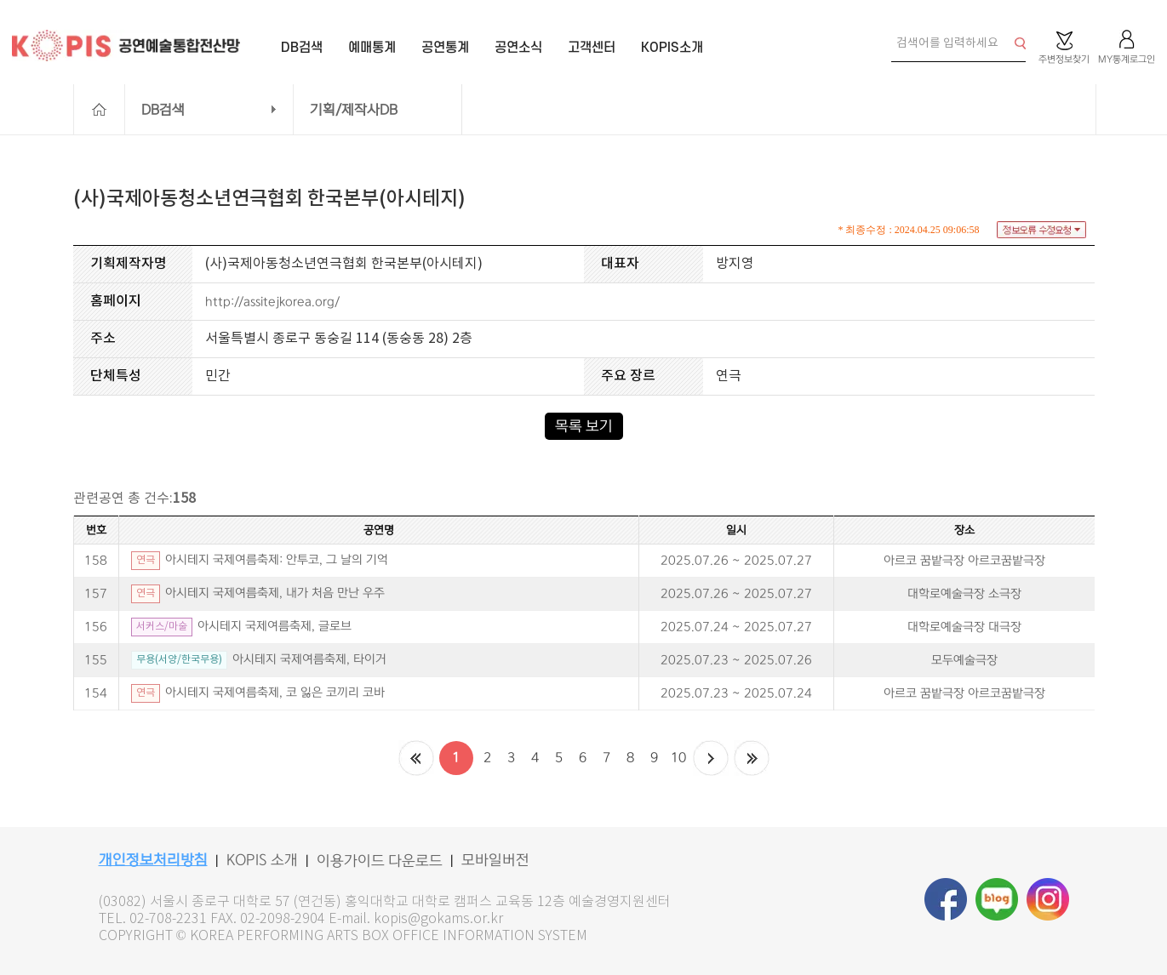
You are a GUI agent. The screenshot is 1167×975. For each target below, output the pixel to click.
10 (678, 757)
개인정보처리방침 (153, 860)
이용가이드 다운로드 (380, 861)
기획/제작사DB (354, 109)
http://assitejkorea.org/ (272, 302)
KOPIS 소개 (262, 860)
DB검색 (163, 109)
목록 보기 (584, 426)
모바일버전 (495, 860)
